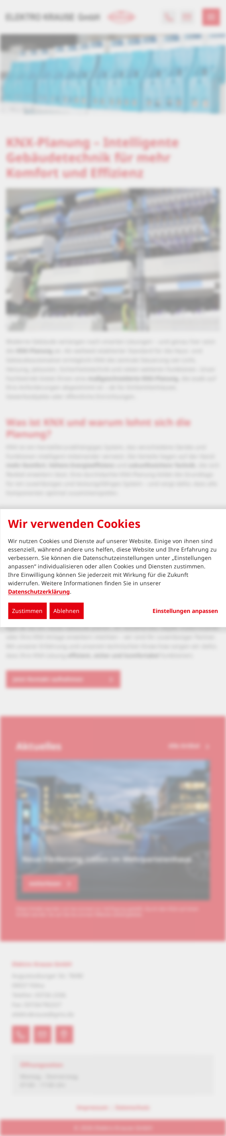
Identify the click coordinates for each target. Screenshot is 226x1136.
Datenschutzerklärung (39, 591)
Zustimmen (27, 611)
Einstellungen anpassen (185, 611)
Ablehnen (66, 611)
